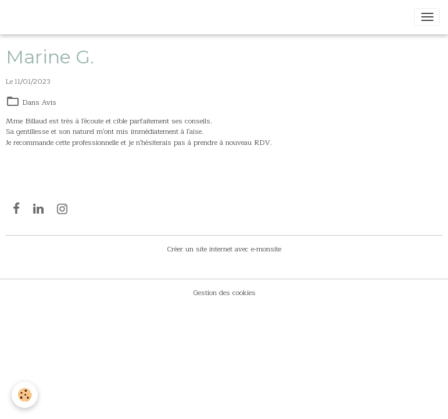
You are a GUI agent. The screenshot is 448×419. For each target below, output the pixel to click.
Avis (49, 102)
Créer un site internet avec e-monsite (224, 249)
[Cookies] (25, 395)
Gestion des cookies (224, 292)
